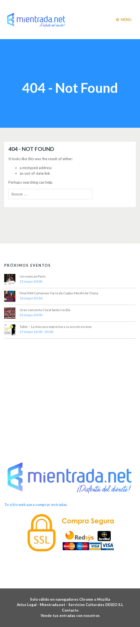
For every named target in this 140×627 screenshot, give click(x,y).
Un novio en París (33, 276)
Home (53, 74)
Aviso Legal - (28, 604)
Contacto (70, 610)
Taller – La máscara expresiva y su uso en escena (56, 327)
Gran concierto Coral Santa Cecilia (45, 310)
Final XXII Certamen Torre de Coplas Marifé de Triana (59, 293)
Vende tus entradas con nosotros (70, 615)
